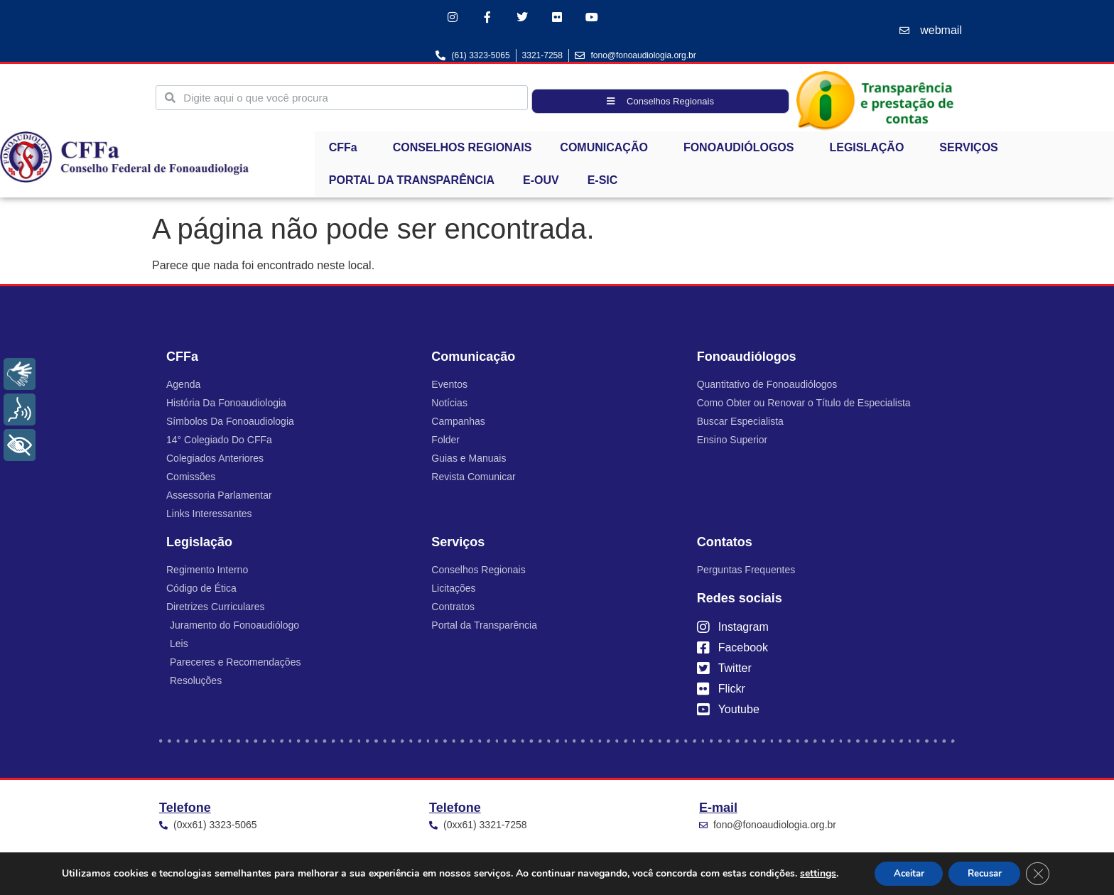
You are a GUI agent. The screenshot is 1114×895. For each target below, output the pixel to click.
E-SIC (603, 181)
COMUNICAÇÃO (607, 149)
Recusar (986, 872)
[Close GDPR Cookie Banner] (1045, 873)
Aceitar (903, 872)
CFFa (346, 149)
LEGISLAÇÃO (870, 149)
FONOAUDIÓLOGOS (742, 149)
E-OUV (541, 181)
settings (809, 873)
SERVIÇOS (972, 149)
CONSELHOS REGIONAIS (462, 149)
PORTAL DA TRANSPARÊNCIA (411, 181)
